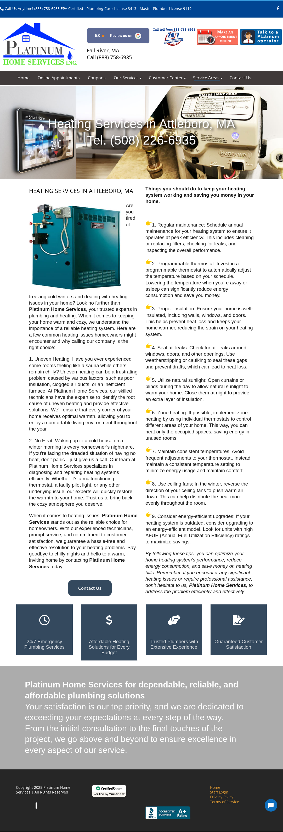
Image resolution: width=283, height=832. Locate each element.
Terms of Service (224, 801)
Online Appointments (59, 78)
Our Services (128, 78)
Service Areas (208, 78)
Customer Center (167, 78)
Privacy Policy (221, 796)
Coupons (97, 78)
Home (24, 78)
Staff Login (219, 792)
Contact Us (240, 78)
